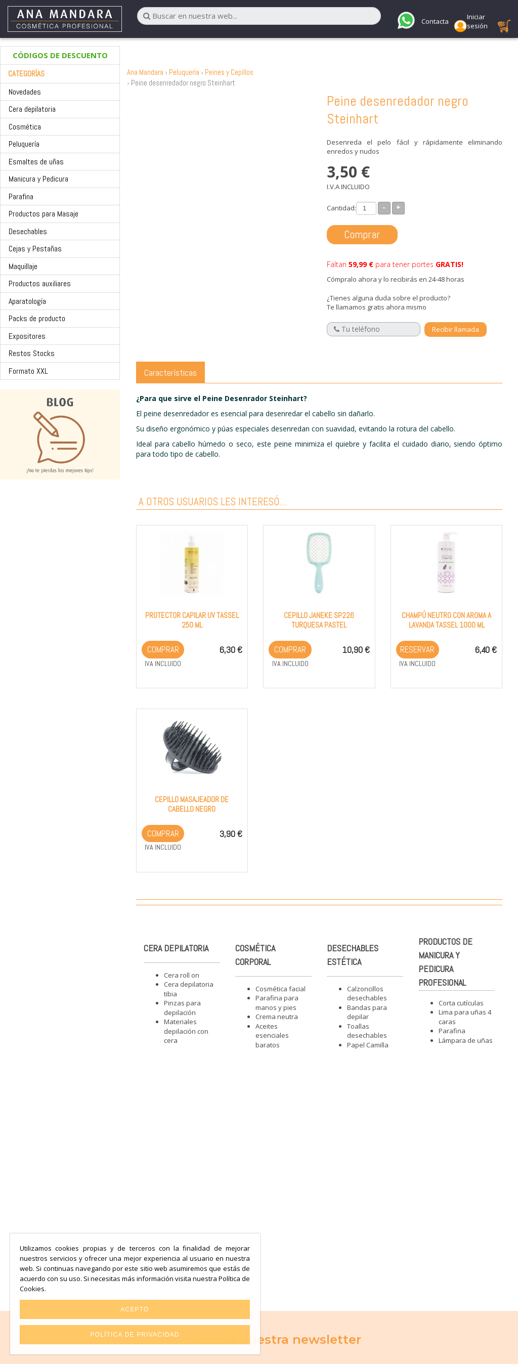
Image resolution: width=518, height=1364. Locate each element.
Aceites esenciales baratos (272, 1035)
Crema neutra (276, 1016)
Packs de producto (37, 318)
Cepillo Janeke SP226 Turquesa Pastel (319, 620)
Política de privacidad (134, 1334)
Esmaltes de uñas (36, 161)
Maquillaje (23, 266)
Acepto (134, 1309)
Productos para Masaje (43, 213)
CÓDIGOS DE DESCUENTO (60, 55)
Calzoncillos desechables (367, 993)
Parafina (21, 196)
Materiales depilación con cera (186, 1031)
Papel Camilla (367, 1044)
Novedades (25, 91)
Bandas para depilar (367, 1012)
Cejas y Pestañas (35, 248)
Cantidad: (341, 207)
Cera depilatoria (32, 109)
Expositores (27, 336)
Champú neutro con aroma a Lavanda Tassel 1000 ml (446, 620)
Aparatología (27, 301)
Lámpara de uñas (466, 1040)
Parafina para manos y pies (276, 1002)
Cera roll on (181, 975)
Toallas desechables (367, 1031)
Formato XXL (28, 371)
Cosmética (25, 126)
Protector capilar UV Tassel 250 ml (192, 620)
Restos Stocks (32, 353)
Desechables (28, 231)
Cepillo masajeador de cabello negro (192, 804)
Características (170, 372)
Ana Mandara (145, 72)
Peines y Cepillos (229, 72)
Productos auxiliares (40, 283)
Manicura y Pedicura (38, 178)
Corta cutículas (461, 1002)
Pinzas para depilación (182, 1007)
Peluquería (24, 144)
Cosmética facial (280, 988)
